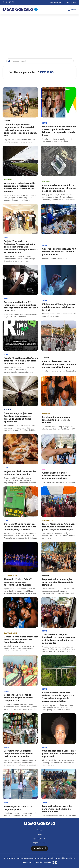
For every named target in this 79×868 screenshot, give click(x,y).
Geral (39, 834)
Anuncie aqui (40, 848)
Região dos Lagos (39, 843)
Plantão (39, 830)
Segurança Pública (39, 838)
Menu (72, 10)
